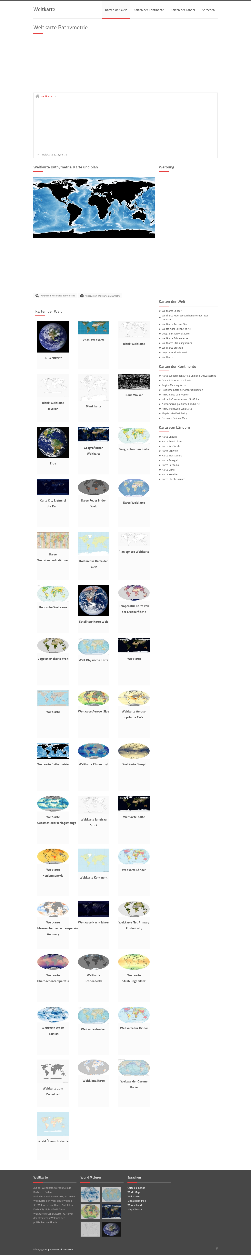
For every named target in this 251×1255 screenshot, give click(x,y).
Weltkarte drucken (93, 1029)
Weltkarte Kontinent (93, 877)
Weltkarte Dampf (134, 764)
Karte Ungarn (169, 436)
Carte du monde (136, 1188)
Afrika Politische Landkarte (177, 408)
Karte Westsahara (172, 455)
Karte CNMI (168, 469)
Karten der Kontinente (149, 9)
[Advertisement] (125, 65)
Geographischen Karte (134, 449)
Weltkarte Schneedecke (175, 338)
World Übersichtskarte (53, 1141)
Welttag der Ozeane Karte (176, 329)
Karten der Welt (116, 9)
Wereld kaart (134, 1205)
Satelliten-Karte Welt (93, 621)
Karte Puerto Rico (172, 441)
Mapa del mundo (136, 1200)
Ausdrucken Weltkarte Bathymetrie (102, 295)
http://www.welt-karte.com (59, 1249)
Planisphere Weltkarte (134, 551)
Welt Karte (133, 1196)
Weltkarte (44, 9)
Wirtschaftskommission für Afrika (180, 399)
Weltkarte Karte (134, 816)
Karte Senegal (169, 460)
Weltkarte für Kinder (134, 1028)
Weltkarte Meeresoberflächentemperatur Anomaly (58, 928)
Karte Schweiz (170, 451)
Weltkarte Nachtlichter (93, 922)
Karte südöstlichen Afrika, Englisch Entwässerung (189, 375)
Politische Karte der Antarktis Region (182, 390)
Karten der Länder (183, 9)
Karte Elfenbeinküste (173, 479)
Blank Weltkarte (134, 343)
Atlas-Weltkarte (94, 339)
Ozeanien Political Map (174, 418)
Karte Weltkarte (134, 502)
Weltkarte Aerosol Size (93, 711)
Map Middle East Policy (174, 413)
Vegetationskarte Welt (53, 658)
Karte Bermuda (170, 465)
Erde (53, 463)
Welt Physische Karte (93, 660)
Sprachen (208, 9)
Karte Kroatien (170, 474)
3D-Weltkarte (53, 357)
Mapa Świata (134, 1209)
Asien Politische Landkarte (176, 380)
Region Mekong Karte (174, 385)
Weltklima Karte (94, 1080)
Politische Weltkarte (53, 607)
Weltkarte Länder (134, 869)
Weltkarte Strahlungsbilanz (177, 343)
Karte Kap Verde (171, 446)
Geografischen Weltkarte (176, 333)
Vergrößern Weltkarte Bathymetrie (57, 295)
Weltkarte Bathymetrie (53, 764)
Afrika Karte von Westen (175, 394)
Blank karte (93, 406)
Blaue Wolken (134, 395)
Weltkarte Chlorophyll (93, 764)
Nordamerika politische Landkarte (181, 404)
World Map (133, 1192)
